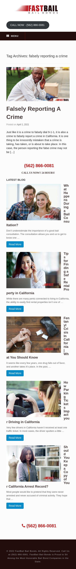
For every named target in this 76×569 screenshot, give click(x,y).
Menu (12, 36)
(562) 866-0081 (39, 165)
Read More (15, 244)
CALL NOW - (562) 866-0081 (27, 25)
